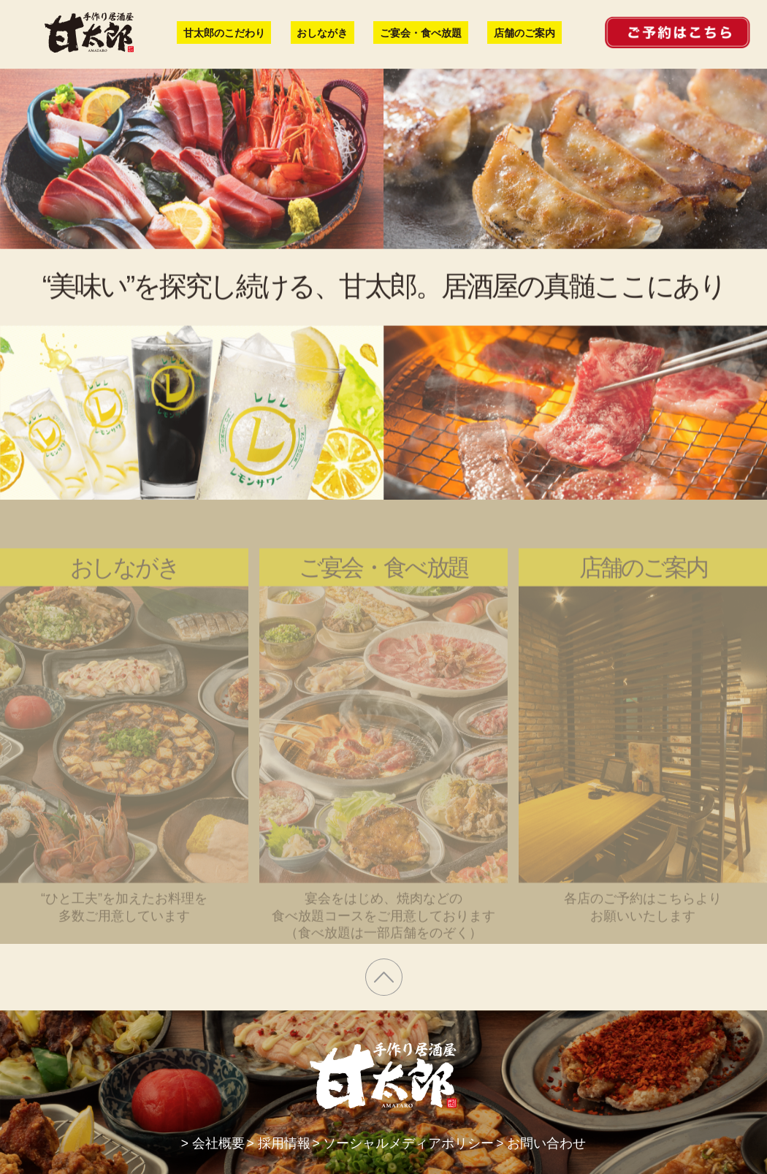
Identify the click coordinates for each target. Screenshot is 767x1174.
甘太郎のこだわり (224, 32)
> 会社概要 (211, 1143)
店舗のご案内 (524, 32)
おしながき (322, 32)
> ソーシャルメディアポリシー (405, 1143)
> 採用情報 (281, 1143)
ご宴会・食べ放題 (421, 32)
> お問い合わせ (543, 1143)
